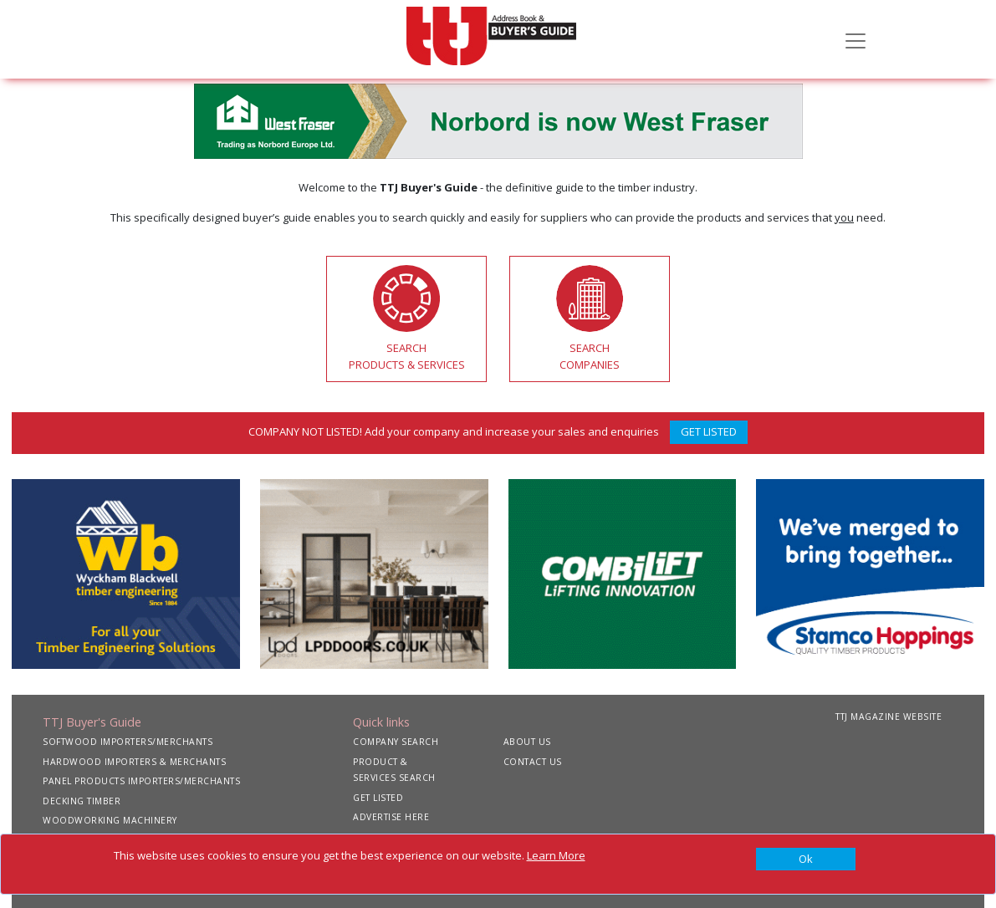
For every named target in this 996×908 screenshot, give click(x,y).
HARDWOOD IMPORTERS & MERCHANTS (134, 762)
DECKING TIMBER (81, 801)
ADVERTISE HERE (391, 817)
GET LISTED (709, 431)
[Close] (806, 859)
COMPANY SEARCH (395, 741)
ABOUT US (527, 741)
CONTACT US (532, 762)
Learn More (556, 855)
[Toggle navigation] (855, 39)
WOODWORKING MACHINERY (110, 820)
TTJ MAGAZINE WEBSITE (888, 716)
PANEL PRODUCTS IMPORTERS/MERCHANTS (141, 781)
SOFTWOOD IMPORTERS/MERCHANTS (127, 741)
